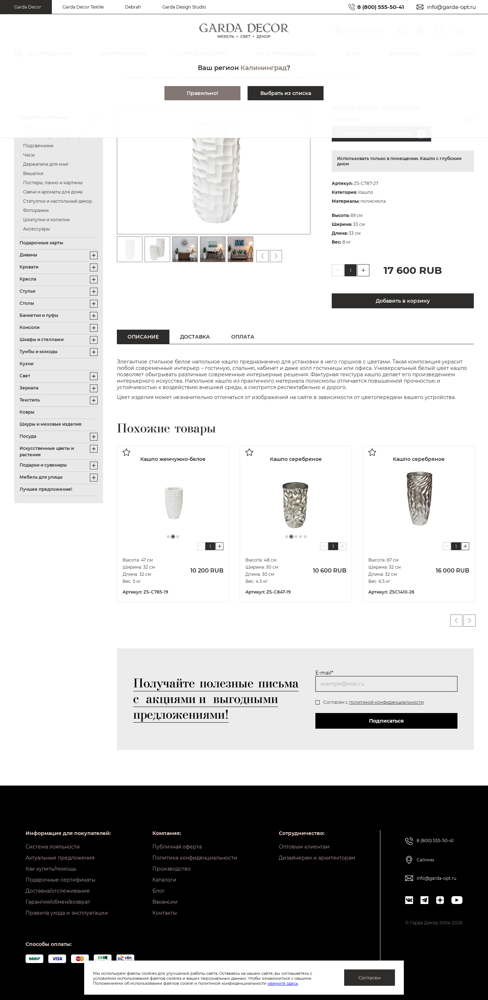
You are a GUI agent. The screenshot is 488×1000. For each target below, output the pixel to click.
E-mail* (324, 673)
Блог (158, 891)
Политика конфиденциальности (194, 858)
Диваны (28, 254)
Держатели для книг (46, 164)
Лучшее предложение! (46, 489)
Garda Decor (27, 7)
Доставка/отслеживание (58, 891)
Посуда (28, 436)
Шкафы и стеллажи (42, 339)
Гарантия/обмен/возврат (58, 902)
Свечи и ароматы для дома (52, 192)
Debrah (133, 7)
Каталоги (164, 880)
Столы (27, 303)
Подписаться (386, 721)
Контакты (164, 913)
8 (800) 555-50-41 (380, 7)
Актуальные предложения (60, 858)
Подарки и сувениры (43, 465)
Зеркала (29, 387)
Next (469, 621)
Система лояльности (53, 847)
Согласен (369, 977)
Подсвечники (38, 145)
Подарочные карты (41, 242)
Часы (28, 155)
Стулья (27, 291)
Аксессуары (36, 229)
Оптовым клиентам (304, 847)
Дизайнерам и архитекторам (317, 858)
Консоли (29, 327)
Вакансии (165, 902)
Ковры (27, 412)
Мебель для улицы (41, 477)
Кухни (26, 363)
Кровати (29, 267)
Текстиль (30, 400)
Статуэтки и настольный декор (57, 201)
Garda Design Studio (184, 7)
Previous (456, 621)
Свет (25, 375)
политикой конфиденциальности (386, 702)
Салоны (425, 859)
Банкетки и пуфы (39, 315)
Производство (171, 869)
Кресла (28, 279)
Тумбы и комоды (39, 351)
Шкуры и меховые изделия (50, 424)
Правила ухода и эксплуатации (67, 913)
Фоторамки (36, 210)
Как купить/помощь (51, 869)
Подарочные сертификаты (61, 880)
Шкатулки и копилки (46, 219)
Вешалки (33, 173)
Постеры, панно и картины (52, 182)
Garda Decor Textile (83, 7)
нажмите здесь (282, 983)
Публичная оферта (177, 847)
